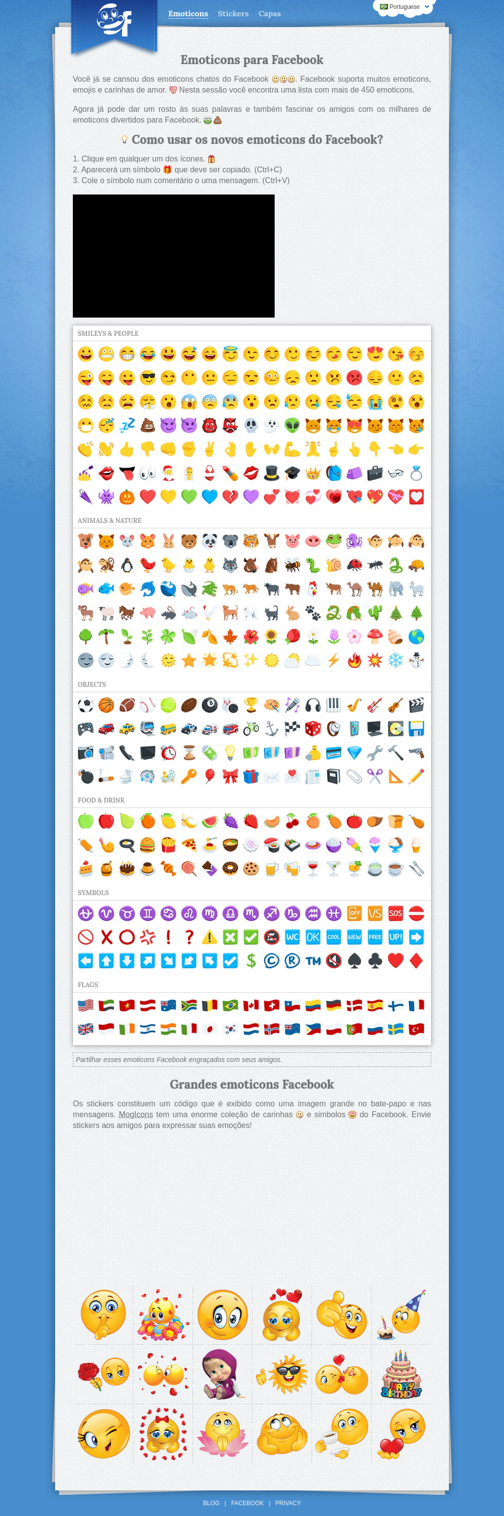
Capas (270, 13)
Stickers (233, 13)
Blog (211, 1503)
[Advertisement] (357, 256)
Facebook (247, 1503)
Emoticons (188, 13)
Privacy (288, 1503)
